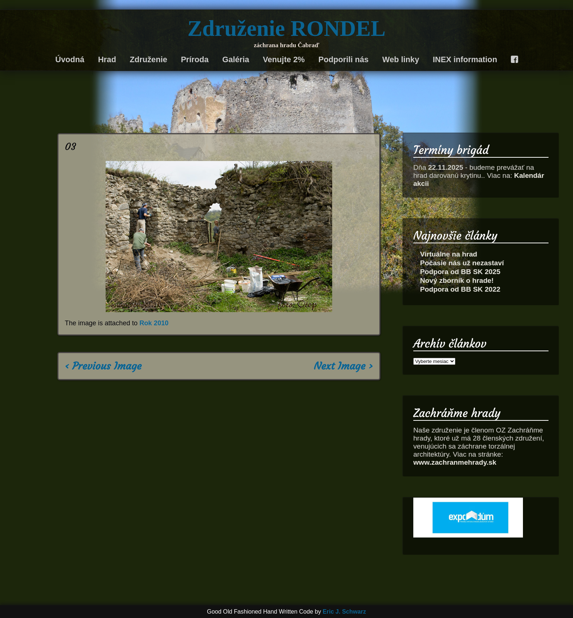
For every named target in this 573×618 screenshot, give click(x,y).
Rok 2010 (153, 323)
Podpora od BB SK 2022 (460, 289)
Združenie (148, 59)
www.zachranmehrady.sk (454, 462)
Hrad (107, 59)
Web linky (400, 59)
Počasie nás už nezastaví (462, 263)
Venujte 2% (284, 59)
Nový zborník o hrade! (457, 280)
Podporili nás (343, 59)
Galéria (235, 59)
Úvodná (69, 59)
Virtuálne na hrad (448, 254)
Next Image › (343, 365)
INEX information (465, 59)
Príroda (195, 59)
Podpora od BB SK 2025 (460, 272)
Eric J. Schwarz (344, 611)
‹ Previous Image (103, 365)
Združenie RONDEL (286, 28)
